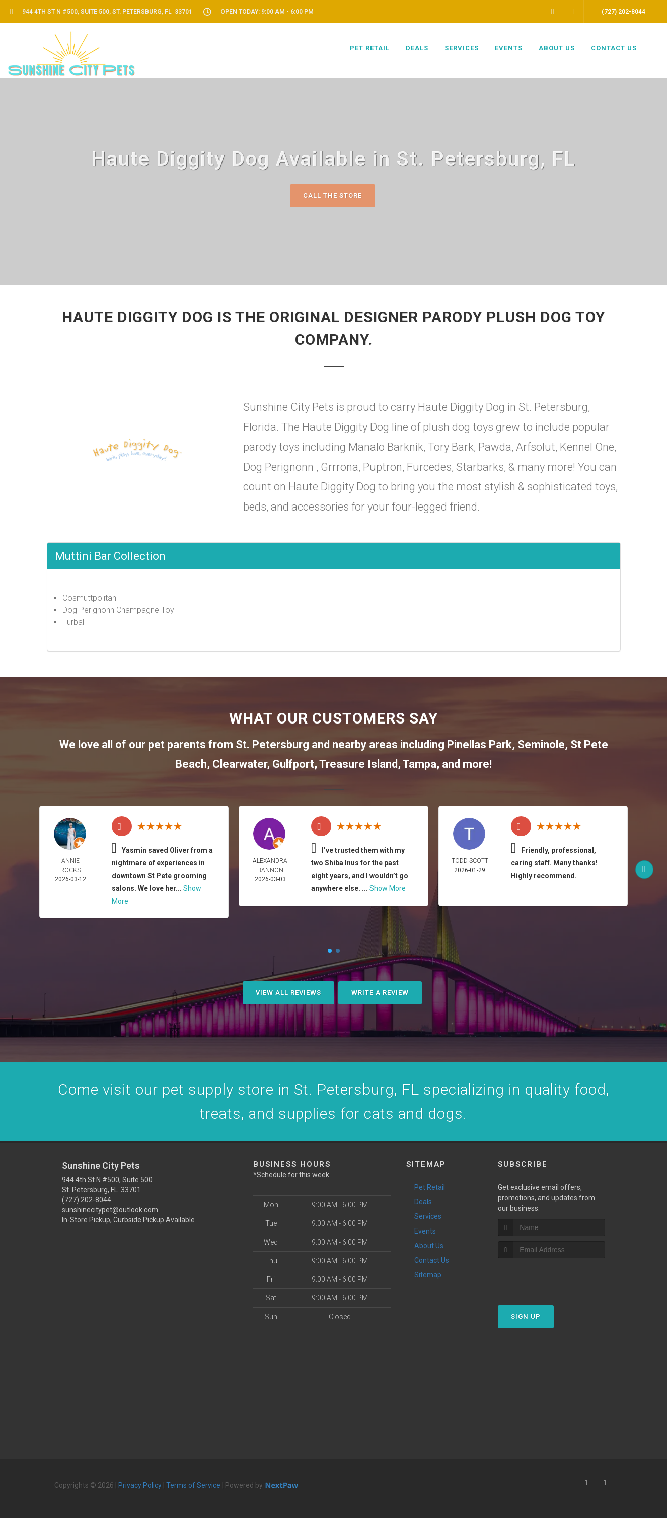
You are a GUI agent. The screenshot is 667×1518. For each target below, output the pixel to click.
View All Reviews (288, 992)
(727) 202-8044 (86, 1200)
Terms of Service (193, 1485)
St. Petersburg (272, 744)
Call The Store (332, 195)
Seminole (541, 744)
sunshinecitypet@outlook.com (110, 1210)
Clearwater (239, 764)
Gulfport (293, 764)
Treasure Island (358, 764)
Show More (387, 888)
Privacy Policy (140, 1485)
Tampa (419, 764)
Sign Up (526, 1316)
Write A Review (380, 992)
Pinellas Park (479, 744)
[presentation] (551, 1277)
